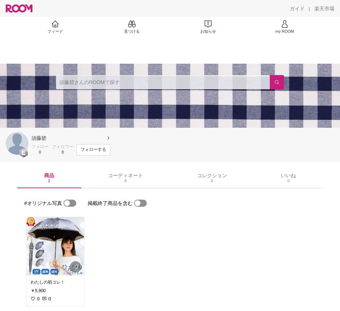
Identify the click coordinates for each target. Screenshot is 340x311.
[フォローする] (93, 150)
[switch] (69, 203)
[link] (55, 246)
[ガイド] (297, 8)
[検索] (277, 82)
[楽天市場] (324, 8)
